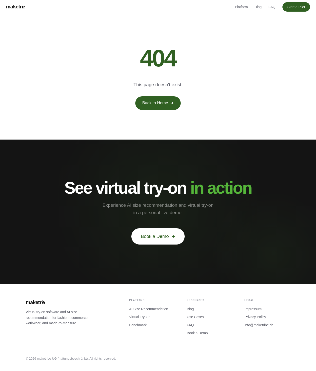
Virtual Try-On (139, 317)
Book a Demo (158, 236)
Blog (258, 7)
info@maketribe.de (259, 325)
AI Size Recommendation (148, 309)
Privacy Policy (255, 317)
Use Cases (195, 317)
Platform (241, 7)
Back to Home (158, 103)
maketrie (35, 302)
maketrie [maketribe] (15, 6)
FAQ (272, 7)
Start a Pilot (296, 7)
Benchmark (138, 325)
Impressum (252, 309)
